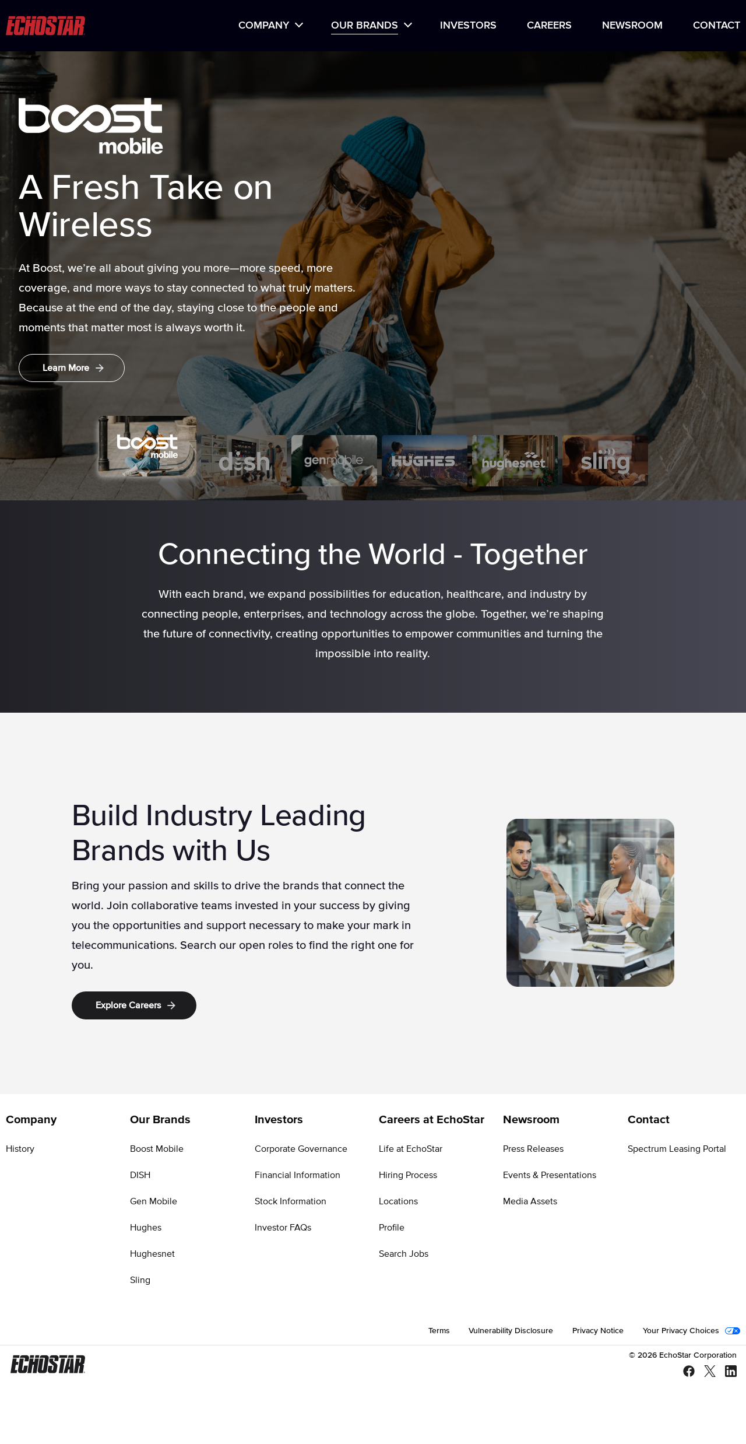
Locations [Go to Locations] (398, 1201)
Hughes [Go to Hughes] (145, 1227)
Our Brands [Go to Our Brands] (160, 1120)
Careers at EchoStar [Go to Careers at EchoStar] (431, 1120)
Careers (549, 25)
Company (263, 25)
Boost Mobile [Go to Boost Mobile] (157, 1149)
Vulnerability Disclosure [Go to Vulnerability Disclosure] (511, 1331)
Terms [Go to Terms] (439, 1331)
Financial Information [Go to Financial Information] (297, 1175)
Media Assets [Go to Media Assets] (530, 1201)
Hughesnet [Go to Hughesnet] (152, 1254)
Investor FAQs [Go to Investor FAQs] (283, 1227)
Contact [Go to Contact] (649, 1120)
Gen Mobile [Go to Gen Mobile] (153, 1201)
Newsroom (632, 25)
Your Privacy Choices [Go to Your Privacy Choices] (681, 1331)
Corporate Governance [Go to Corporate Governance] (301, 1149)
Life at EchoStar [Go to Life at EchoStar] (410, 1149)
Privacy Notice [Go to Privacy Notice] (598, 1331)
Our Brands (364, 25)
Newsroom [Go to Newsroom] (531, 1120)
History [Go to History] (20, 1149)
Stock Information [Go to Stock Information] (290, 1201)
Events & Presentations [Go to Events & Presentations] (549, 1175)
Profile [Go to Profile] (391, 1227)
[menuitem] (269, 26)
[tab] (147, 446)
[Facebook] (684, 1372)
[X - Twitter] (705, 1372)
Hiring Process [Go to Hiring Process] (408, 1175)
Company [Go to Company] (31, 1120)
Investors (468, 25)
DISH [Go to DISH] (140, 1175)
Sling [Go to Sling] (140, 1280)
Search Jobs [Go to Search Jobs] (403, 1254)
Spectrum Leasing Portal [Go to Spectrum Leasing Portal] (677, 1149)
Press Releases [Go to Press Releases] (533, 1149)
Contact (716, 25)
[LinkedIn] (726, 1372)
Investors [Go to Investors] (279, 1120)
